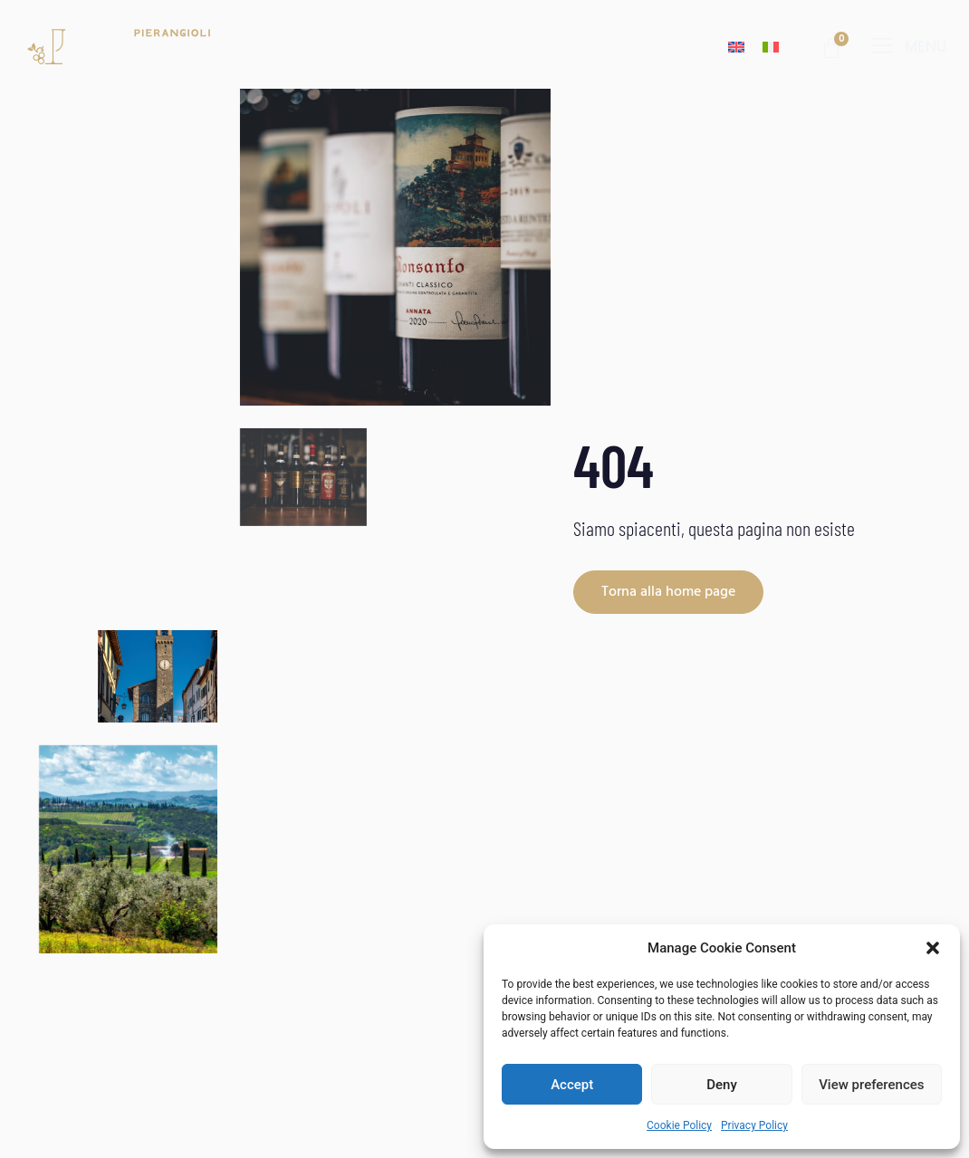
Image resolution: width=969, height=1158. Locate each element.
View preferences (871, 1085)
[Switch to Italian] (770, 46)
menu (925, 46)
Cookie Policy (679, 1125)
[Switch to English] (736, 46)
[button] (933, 948)
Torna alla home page (668, 592)
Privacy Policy (754, 1125)
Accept (572, 1085)
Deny (721, 1085)
